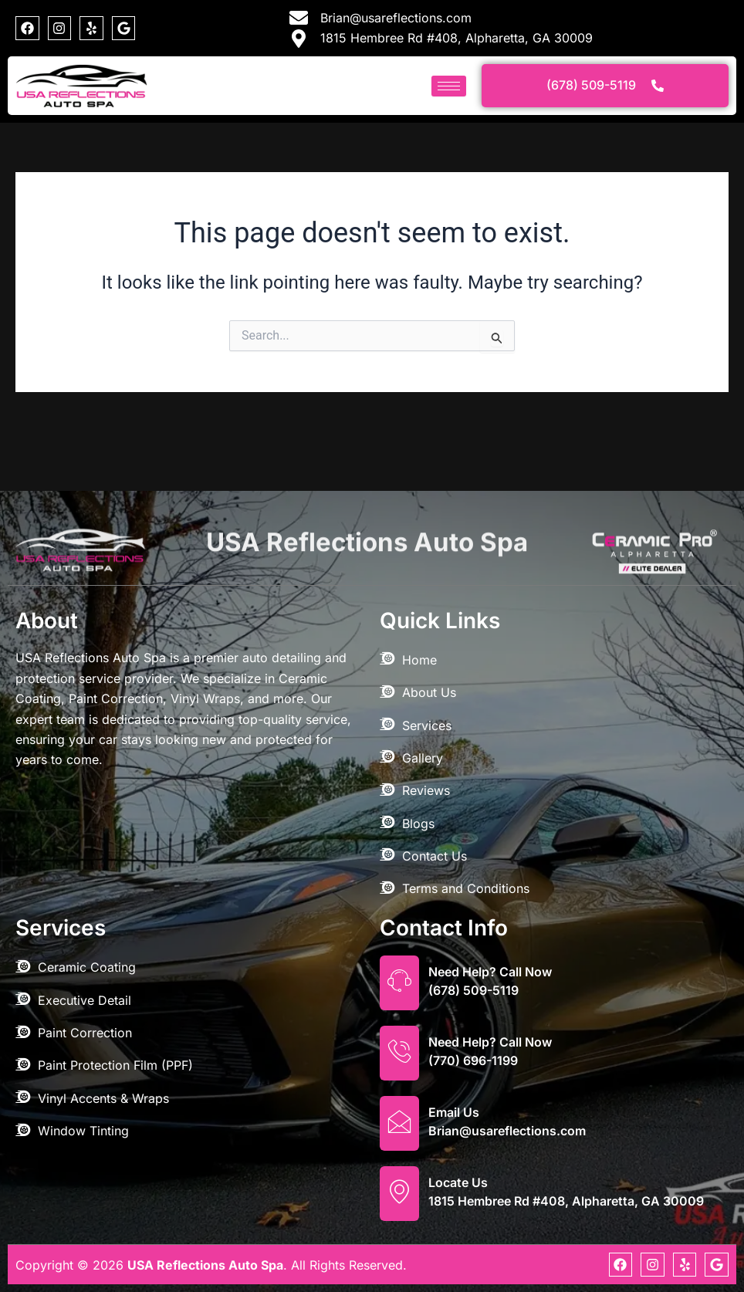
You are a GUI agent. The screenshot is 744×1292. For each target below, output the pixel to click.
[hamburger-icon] (448, 86)
